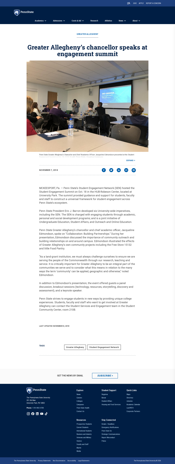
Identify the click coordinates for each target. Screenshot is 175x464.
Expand (130, 160)
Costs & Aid (76, 21)
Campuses (80, 404)
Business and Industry (84, 434)
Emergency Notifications (110, 427)
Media (79, 451)
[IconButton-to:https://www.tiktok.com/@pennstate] (46, 414)
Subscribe (104, 375)
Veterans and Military (84, 437)
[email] (126, 170)
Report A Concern (153, 3)
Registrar (105, 394)
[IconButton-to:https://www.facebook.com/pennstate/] (33, 414)
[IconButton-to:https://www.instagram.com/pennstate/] (28, 414)
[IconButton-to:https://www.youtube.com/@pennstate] (42, 414)
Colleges (80, 401)
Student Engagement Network (104, 347)
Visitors (79, 441)
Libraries (130, 401)
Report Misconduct (108, 437)
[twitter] (111, 170)
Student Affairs (107, 401)
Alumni (79, 448)
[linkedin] (119, 170)
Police (104, 441)
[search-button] (128, 3)
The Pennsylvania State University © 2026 (147, 461)
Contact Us (80, 411)
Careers (79, 398)
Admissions (57, 21)
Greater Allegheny (87, 34)
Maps (128, 394)
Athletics (108, 21)
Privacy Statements (44, 461)
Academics (39, 21)
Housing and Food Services (111, 404)
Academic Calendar (133, 404)
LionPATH (130, 408)
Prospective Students (84, 424)
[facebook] (104, 170)
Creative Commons (94, 157)
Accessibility (72, 461)
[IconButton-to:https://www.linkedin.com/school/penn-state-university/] (37, 414)
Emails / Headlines (108, 424)
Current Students (82, 427)
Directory (130, 398)
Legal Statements (84, 461)
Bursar (104, 398)
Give (135, 3)
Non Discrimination (59, 461)
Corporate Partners (133, 411)
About (135, 21)
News (121, 21)
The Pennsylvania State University (25, 461)
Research (94, 21)
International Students (84, 431)
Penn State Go (107, 431)
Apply (141, 3)
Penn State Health (83, 408)
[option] (35, 408)
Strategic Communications (111, 434)
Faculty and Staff (82, 444)
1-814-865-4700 (38, 408)
